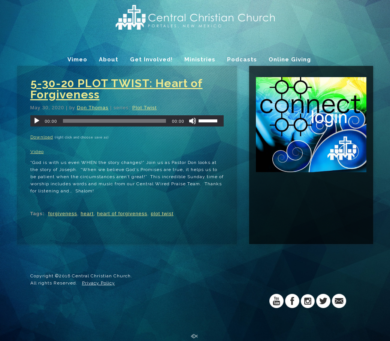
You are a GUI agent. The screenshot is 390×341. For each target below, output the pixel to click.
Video (37, 151)
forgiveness (62, 213)
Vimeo (77, 59)
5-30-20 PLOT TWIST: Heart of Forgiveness (116, 89)
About (108, 59)
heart (87, 213)
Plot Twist (144, 107)
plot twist (162, 213)
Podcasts (242, 59)
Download (41, 137)
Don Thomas (92, 107)
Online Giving (290, 59)
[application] (127, 121)
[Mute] (192, 121)
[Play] (36, 121)
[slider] (114, 121)
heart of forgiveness (122, 213)
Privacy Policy (98, 283)
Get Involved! (151, 59)
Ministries (199, 59)
